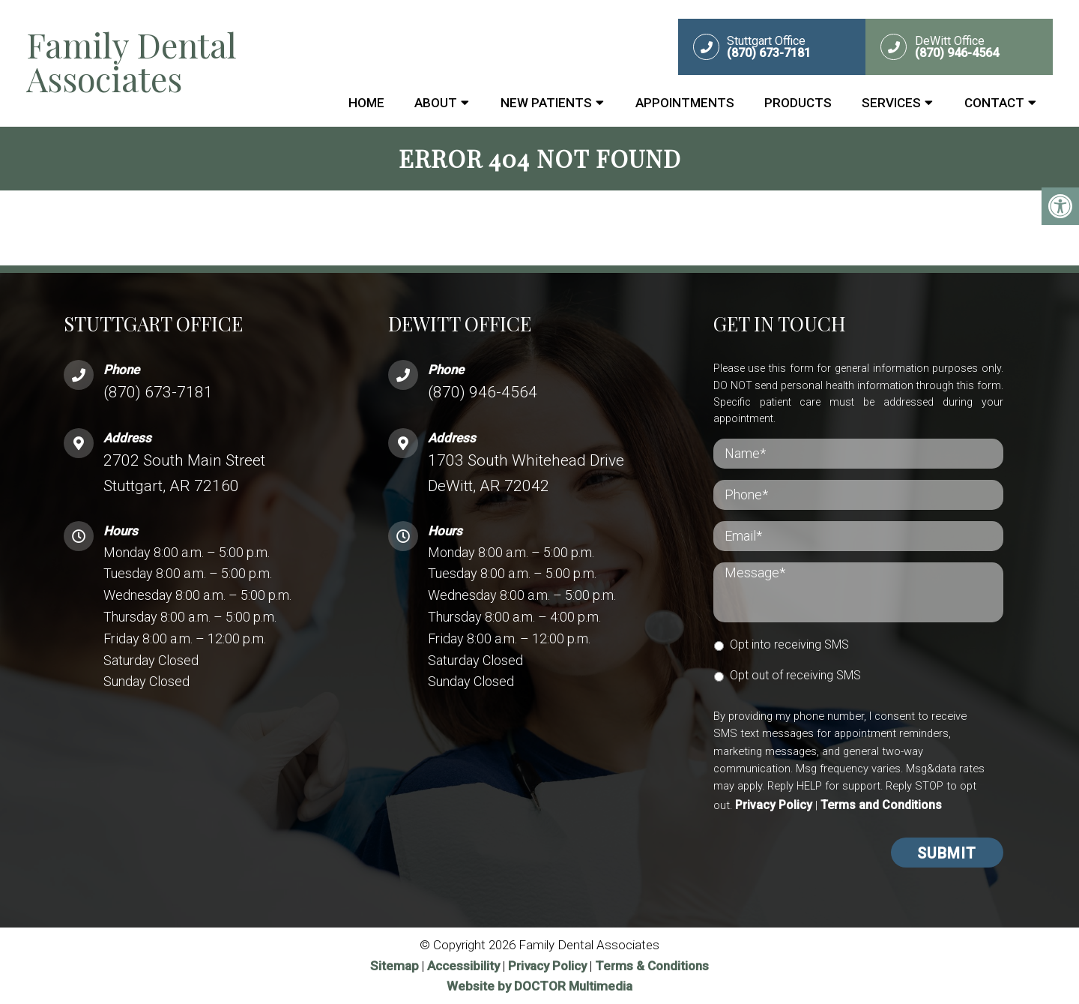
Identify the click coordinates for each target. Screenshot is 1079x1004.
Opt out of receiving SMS (795, 675)
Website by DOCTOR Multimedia (539, 986)
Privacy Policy (773, 805)
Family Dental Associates (131, 61)
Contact (994, 102)
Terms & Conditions (652, 965)
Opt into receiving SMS (789, 644)
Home (366, 102)
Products (798, 102)
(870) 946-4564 (482, 392)
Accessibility (463, 965)
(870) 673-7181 (158, 392)
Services (891, 102)
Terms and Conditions (881, 805)
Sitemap (394, 965)
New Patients (546, 102)
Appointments (684, 102)
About (435, 102)
